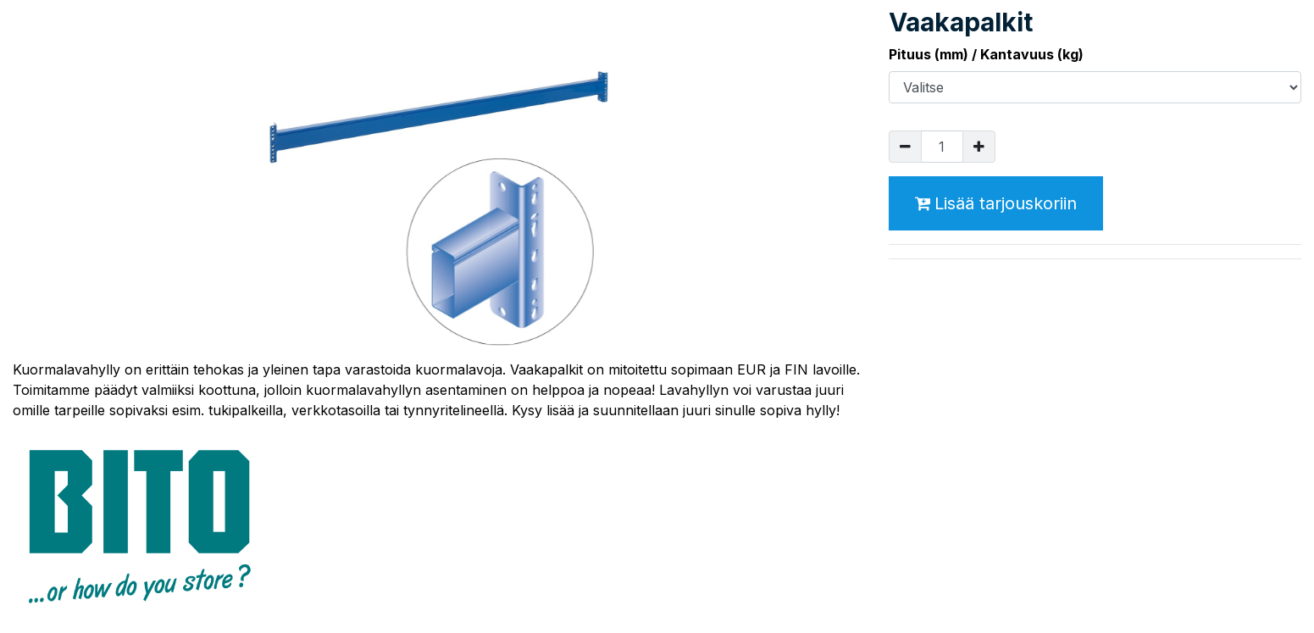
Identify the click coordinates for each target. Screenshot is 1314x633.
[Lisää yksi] (978, 146)
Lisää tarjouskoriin (996, 203)
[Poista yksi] (905, 146)
